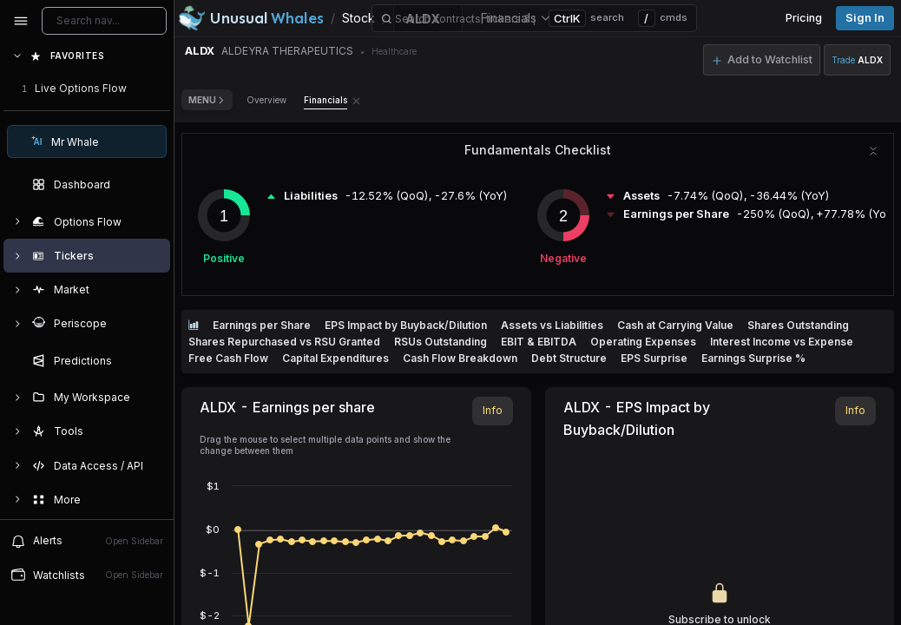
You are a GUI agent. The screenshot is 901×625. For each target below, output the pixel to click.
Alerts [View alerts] (86, 540)
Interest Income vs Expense (781, 341)
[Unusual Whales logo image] (251, 18)
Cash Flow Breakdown (460, 358)
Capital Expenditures (335, 358)
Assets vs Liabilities (552, 325)
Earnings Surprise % (753, 358)
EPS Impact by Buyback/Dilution (406, 325)
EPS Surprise (654, 358)
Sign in (865, 17)
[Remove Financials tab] (356, 100)
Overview (266, 100)
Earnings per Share (262, 325)
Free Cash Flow (228, 358)
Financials (325, 100)
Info (493, 410)
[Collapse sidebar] (21, 21)
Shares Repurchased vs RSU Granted (284, 341)
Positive (224, 258)
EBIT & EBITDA (538, 341)
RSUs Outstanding (440, 341)
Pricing (804, 17)
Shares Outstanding (798, 325)
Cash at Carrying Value (675, 325)
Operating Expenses (643, 341)
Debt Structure (569, 358)
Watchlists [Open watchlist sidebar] (86, 574)
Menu (207, 100)
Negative (563, 258)
